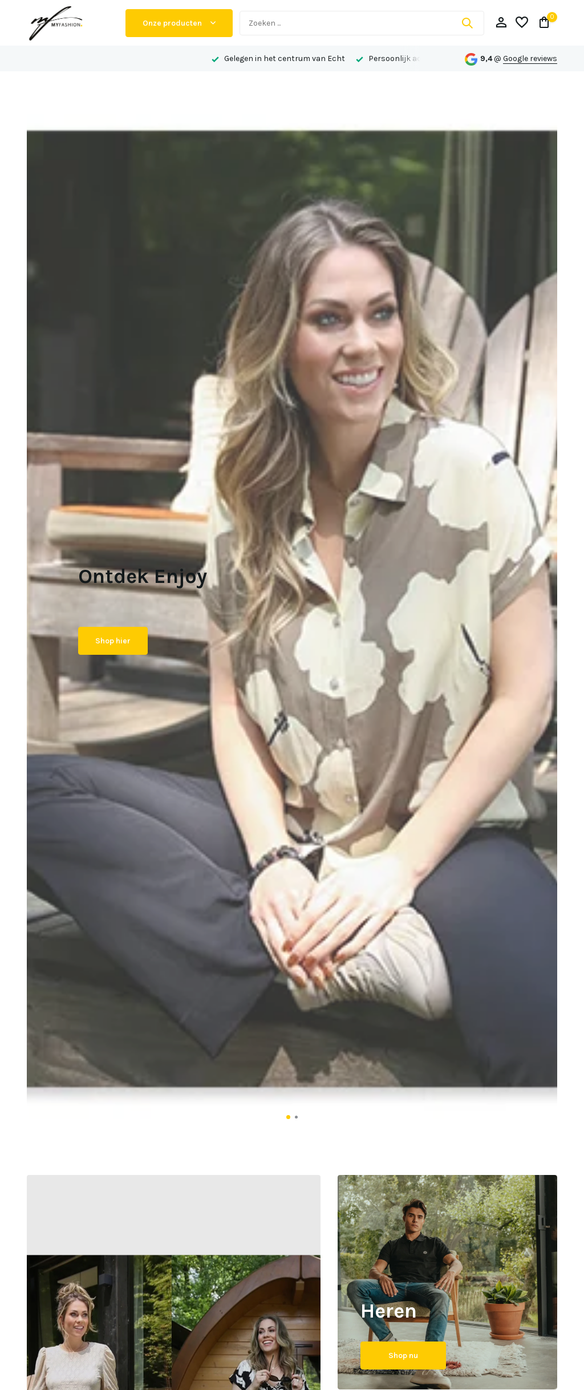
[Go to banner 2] (447, 1282)
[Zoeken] (362, 23)
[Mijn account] (501, 23)
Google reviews (530, 58)
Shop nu (403, 1355)
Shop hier (113, 641)
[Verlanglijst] (522, 23)
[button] (288, 1117)
